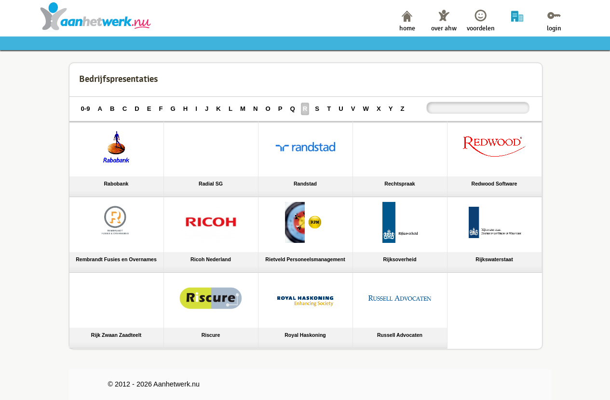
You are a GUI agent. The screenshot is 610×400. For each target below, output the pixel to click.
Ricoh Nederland (210, 259)
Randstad (305, 184)
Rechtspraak (399, 184)
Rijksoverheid (399, 259)
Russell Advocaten (399, 335)
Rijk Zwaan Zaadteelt (116, 335)
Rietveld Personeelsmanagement (305, 259)
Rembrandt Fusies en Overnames (116, 259)
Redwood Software (494, 184)
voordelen (481, 28)
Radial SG (211, 184)
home (407, 28)
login (554, 28)
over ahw (444, 28)
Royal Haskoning (305, 335)
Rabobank (116, 184)
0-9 (85, 108)
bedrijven (517, 28)
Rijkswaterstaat (494, 259)
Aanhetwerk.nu (95, 16)
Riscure (211, 335)
